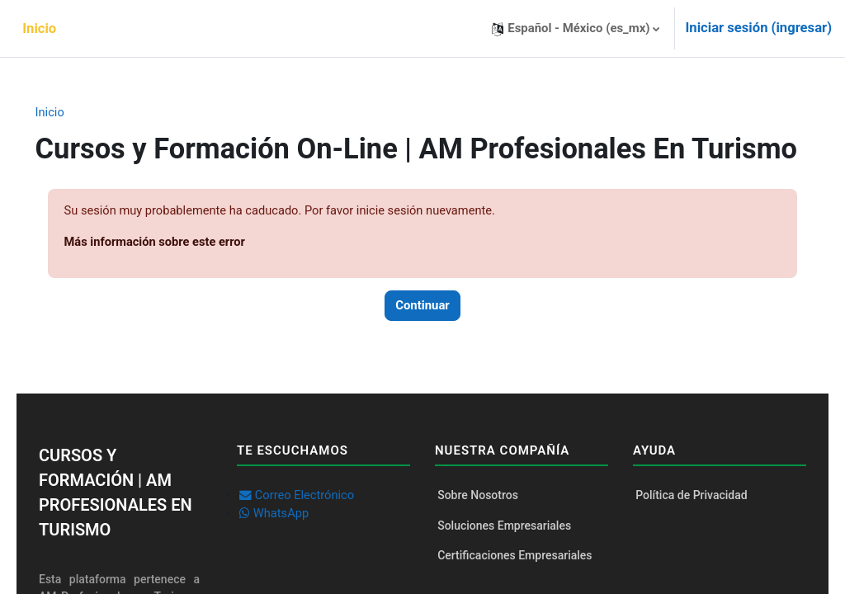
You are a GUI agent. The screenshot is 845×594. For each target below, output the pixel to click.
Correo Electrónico (312, 530)
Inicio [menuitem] (39, 28)
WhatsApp (288, 549)
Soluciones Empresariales (504, 561)
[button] (575, 28)
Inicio (73, 113)
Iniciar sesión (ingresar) (758, 27)
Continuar (422, 340)
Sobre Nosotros (477, 530)
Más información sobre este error (179, 277)
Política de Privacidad (685, 530)
